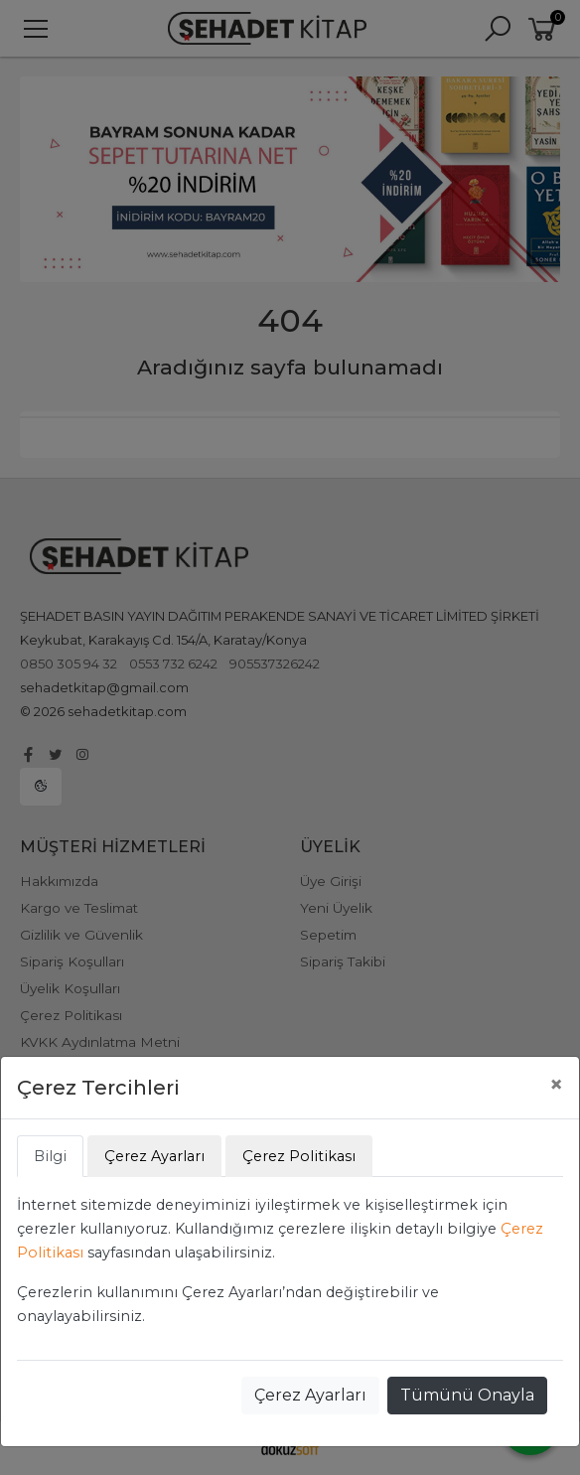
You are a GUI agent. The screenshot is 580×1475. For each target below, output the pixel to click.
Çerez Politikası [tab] (299, 1156)
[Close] (556, 1084)
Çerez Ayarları (310, 1395)
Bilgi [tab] (50, 1156)
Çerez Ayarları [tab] (154, 1156)
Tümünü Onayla (467, 1395)
